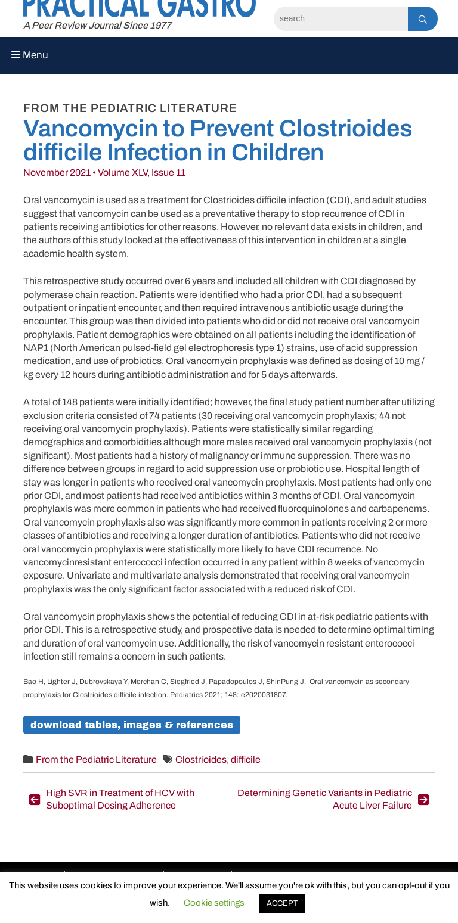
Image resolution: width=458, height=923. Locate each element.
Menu (29, 55)
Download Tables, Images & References (131, 725)
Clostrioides (201, 759)
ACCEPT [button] (282, 903)
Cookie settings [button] (214, 903)
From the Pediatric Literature (96, 759)
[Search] (341, 19)
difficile (246, 759)
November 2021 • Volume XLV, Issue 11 (104, 172)
